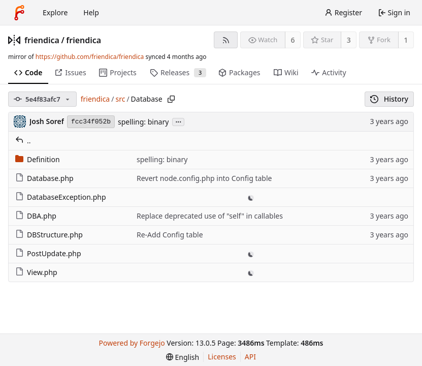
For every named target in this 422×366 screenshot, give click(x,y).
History (389, 99)
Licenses (222, 356)
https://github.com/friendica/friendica (90, 56)
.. (23, 140)
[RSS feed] (226, 40)
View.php (36, 272)
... (178, 121)
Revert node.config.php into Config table (204, 178)
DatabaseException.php (60, 197)
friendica (41, 40)
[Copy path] (171, 99)
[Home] (19, 13)
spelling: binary (143, 122)
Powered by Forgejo (132, 343)
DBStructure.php (49, 234)
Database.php (44, 178)
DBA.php (35, 216)
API (250, 356)
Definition (37, 159)
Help (91, 12)
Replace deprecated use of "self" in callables (210, 216)
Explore (55, 12)
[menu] (182, 357)
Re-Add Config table (170, 234)
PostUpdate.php (48, 253)
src (120, 99)
